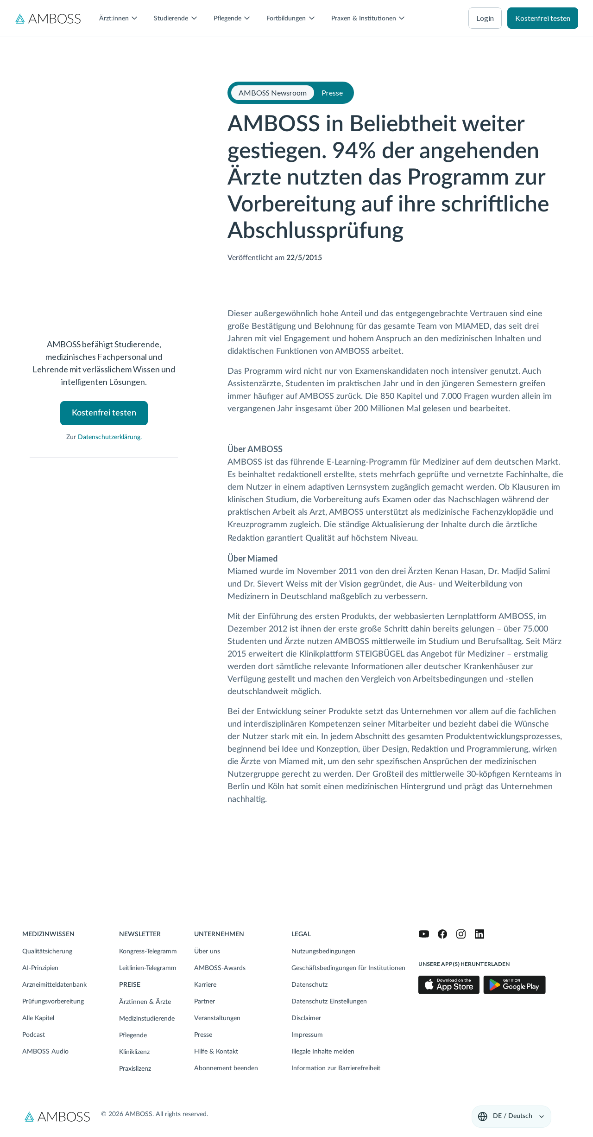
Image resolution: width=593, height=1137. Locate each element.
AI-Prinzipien (40, 968)
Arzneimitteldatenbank (54, 985)
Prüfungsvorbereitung (53, 1001)
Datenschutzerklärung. (110, 437)
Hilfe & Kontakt (216, 1051)
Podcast (33, 1035)
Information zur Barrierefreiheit (335, 1068)
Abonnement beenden (226, 1068)
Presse (203, 1035)
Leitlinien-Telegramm (148, 968)
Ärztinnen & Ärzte (145, 1002)
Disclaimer (306, 1018)
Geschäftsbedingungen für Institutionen (348, 968)
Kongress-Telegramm (148, 951)
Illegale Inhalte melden (322, 1051)
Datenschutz (309, 985)
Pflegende (133, 1035)
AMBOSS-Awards (220, 968)
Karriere (205, 985)
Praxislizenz (135, 1069)
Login (485, 17)
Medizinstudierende (147, 1019)
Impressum (307, 1035)
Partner (204, 1001)
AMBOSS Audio (45, 1051)
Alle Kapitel (38, 1018)
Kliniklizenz (134, 1052)
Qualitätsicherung (47, 951)
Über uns (207, 951)
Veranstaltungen (217, 1018)
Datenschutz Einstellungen (329, 1001)
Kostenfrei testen (542, 17)
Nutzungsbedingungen (323, 951)
